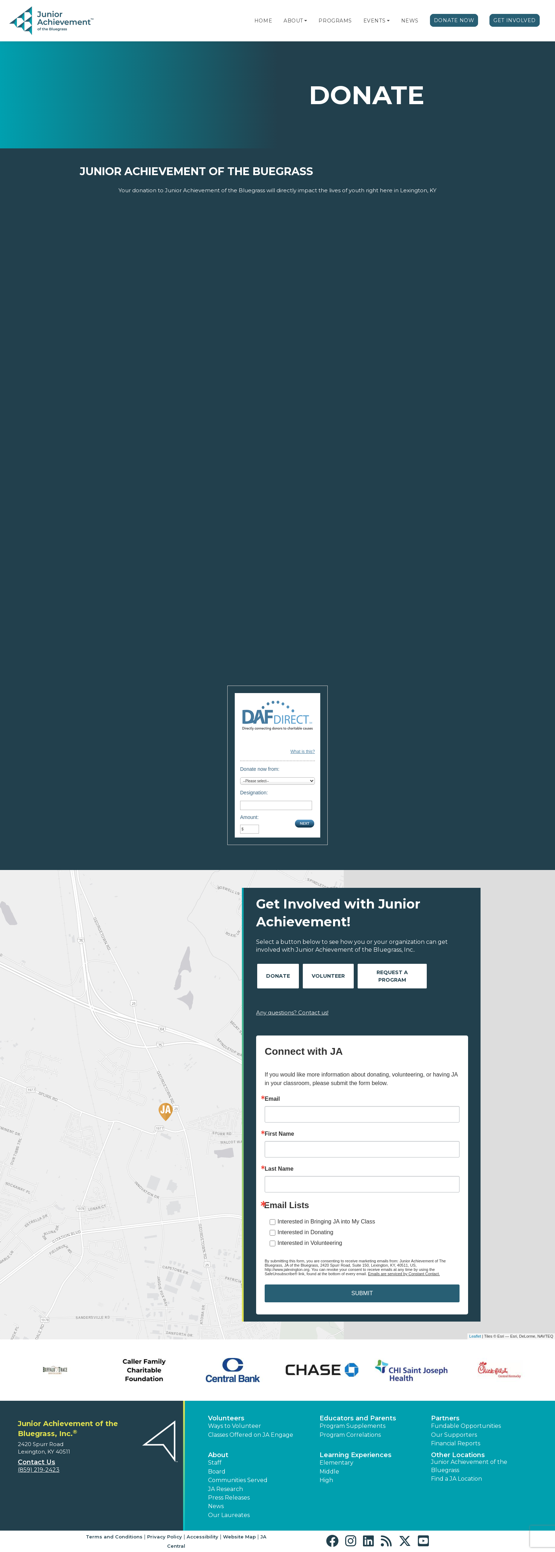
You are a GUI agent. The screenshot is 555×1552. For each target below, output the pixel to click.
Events (374, 20)
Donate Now (454, 20)
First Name (279, 1134)
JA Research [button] (225, 1489)
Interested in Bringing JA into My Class (326, 1221)
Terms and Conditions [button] (114, 1537)
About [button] (218, 1455)
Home (263, 20)
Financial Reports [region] (455, 1443)
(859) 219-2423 (38, 1469)
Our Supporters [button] (454, 1434)
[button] (305, 20)
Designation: (254, 792)
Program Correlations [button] (350, 1434)
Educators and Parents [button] (358, 1418)
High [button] (326, 1480)
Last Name (279, 1169)
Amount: (249, 817)
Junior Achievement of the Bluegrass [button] (469, 1466)
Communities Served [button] (238, 1480)
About (293, 20)
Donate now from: (260, 769)
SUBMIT (362, 1293)
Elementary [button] (336, 1462)
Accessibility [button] (202, 1537)
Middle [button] (329, 1471)
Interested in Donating (305, 1232)
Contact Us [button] (36, 1462)
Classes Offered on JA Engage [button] (250, 1434)
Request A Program (392, 976)
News (410, 20)
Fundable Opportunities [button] (466, 1426)
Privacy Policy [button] (164, 1537)
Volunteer (328, 976)
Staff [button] (215, 1462)
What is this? (302, 751)
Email (272, 1099)
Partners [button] (445, 1418)
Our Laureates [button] (229, 1515)
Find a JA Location (456, 1478)
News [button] (216, 1506)
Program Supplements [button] (352, 1426)
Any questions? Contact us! (292, 1012)
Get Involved (514, 20)
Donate (278, 976)
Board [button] (216, 1471)
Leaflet (475, 1336)
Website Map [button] (239, 1537)
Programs (335, 20)
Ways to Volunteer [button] (234, 1426)
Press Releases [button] (229, 1497)
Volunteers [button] (226, 1418)
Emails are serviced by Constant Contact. (404, 1274)
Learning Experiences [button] (355, 1455)
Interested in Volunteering (310, 1243)
